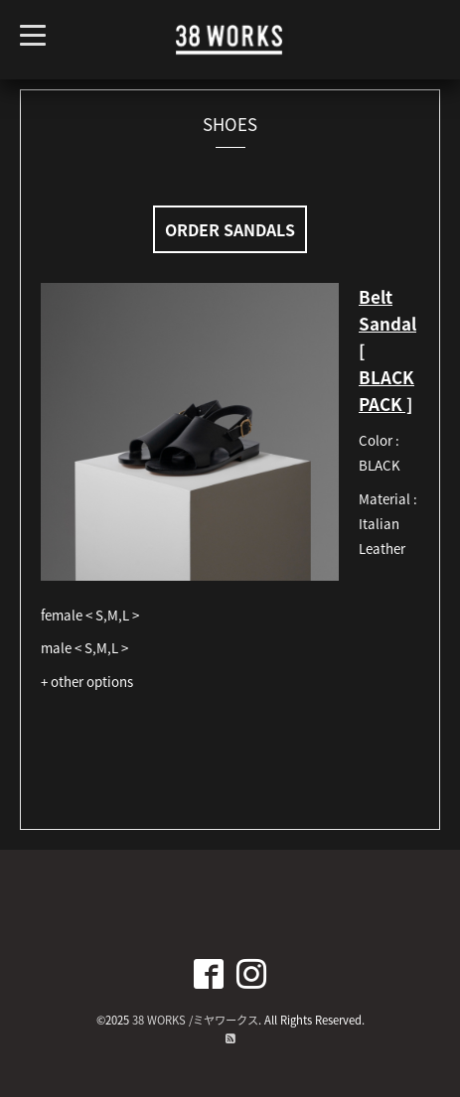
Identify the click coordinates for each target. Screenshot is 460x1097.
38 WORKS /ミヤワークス (195, 1020)
